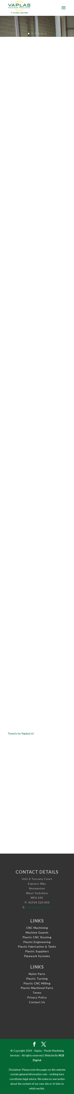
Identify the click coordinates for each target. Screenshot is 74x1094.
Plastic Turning (37, 978)
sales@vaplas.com (39, 907)
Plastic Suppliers (37, 951)
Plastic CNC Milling (37, 983)
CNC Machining (37, 927)
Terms (37, 992)
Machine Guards (37, 932)
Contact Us (37, 1002)
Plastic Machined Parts (37, 988)
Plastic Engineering (37, 942)
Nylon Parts (37, 973)
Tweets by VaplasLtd (20, 733)
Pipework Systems (37, 956)
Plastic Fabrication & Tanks (37, 946)
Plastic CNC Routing (37, 937)
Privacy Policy (37, 997)
